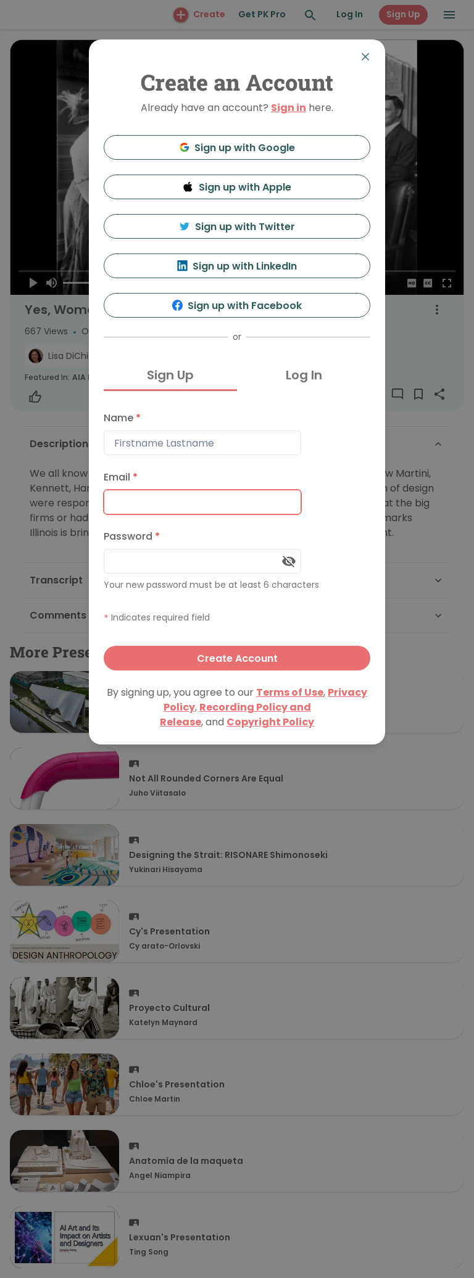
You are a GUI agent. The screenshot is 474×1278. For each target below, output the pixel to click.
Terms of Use (289, 692)
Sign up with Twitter (237, 227)
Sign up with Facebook (237, 306)
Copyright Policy (270, 722)
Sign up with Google (237, 148)
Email (121, 477)
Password (132, 536)
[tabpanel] (237, 538)
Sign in (288, 108)
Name (122, 418)
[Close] (365, 57)
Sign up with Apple (237, 187)
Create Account (237, 658)
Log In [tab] (304, 375)
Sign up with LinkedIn (237, 266)
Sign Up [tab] (170, 375)
